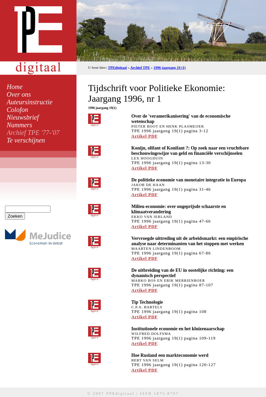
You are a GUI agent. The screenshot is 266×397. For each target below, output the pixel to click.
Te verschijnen (26, 140)
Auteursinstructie (30, 102)
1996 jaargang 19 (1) (170, 67)
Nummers (19, 125)
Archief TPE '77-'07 (33, 132)
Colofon (17, 109)
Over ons (19, 94)
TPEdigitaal (117, 67)
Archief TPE (140, 67)
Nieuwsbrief (23, 117)
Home (15, 86)
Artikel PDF (144, 136)
